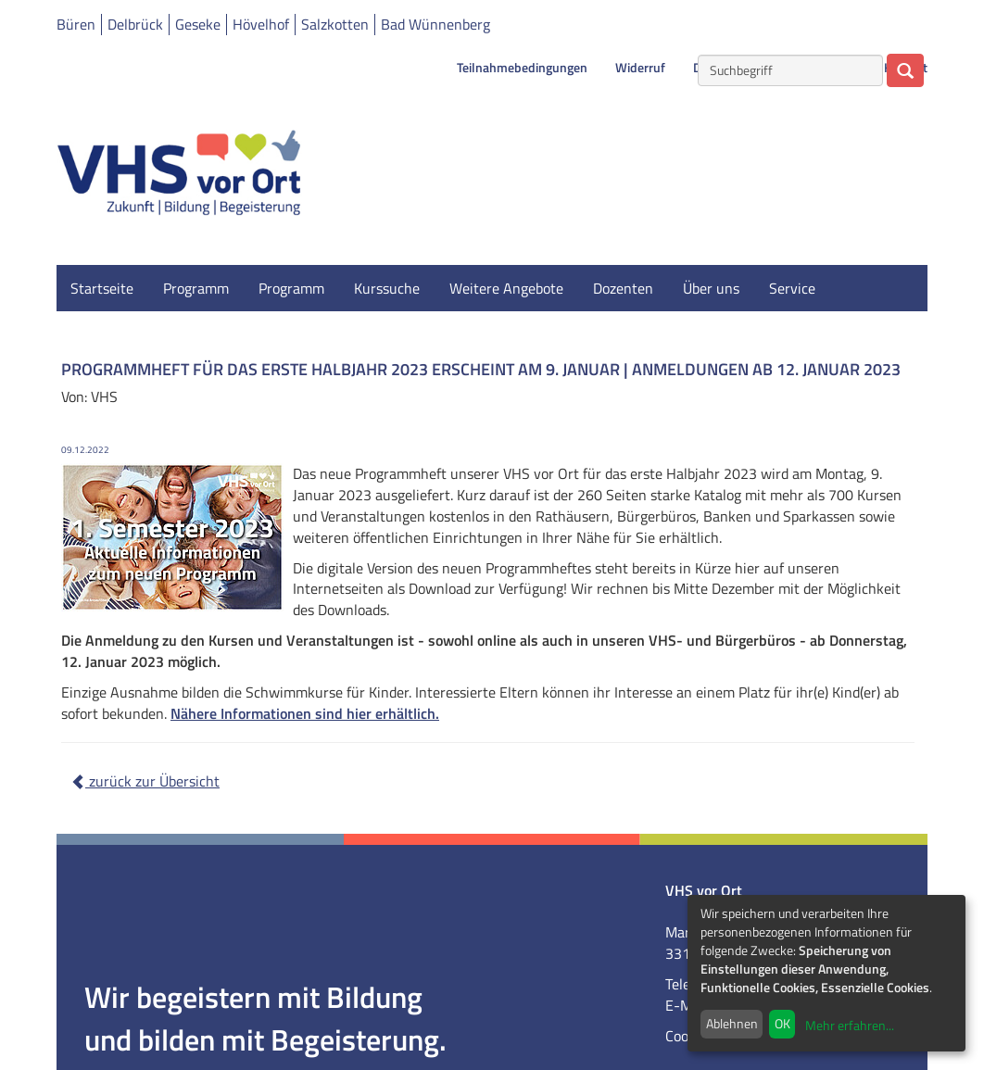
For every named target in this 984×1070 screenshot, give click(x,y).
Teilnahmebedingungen (522, 67)
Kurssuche (387, 288)
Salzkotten (335, 24)
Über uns (711, 288)
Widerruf (640, 67)
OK (782, 1023)
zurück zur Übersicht (145, 781)
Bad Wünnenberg (435, 24)
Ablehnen (732, 1023)
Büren (76, 24)
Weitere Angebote (506, 288)
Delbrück (135, 24)
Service (792, 288)
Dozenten (623, 288)
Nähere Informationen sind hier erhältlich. (304, 713)
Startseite (101, 288)
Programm (196, 288)
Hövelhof (261, 24)
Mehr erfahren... (849, 1025)
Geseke (198, 24)
